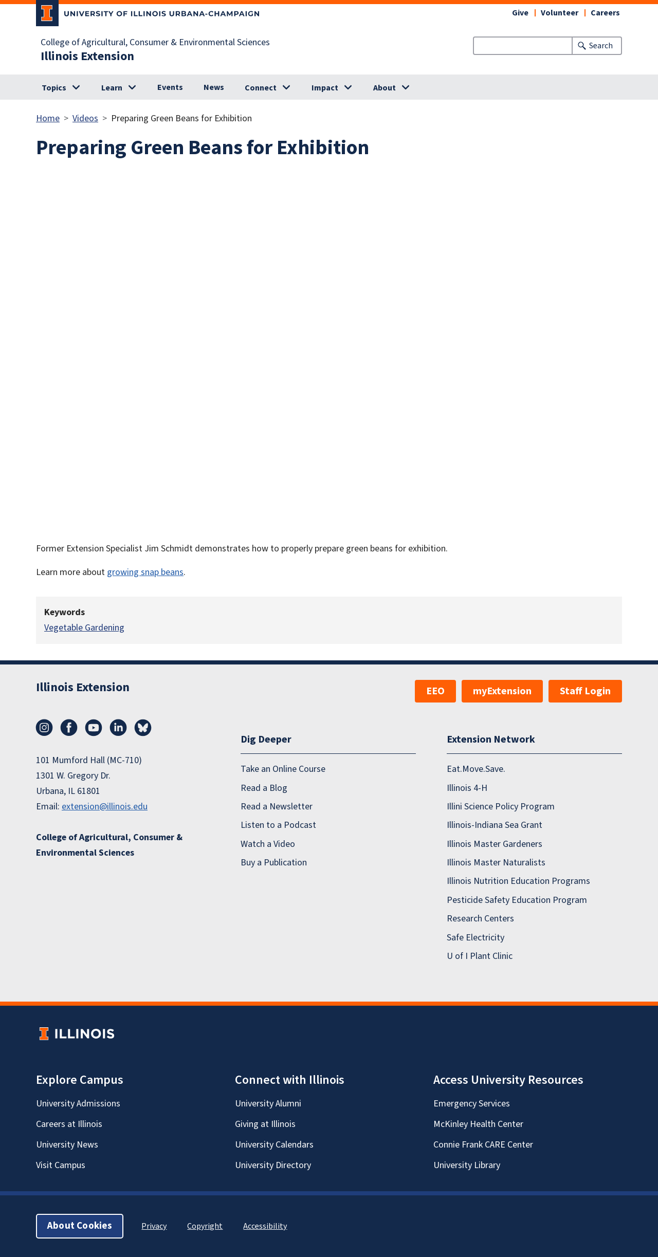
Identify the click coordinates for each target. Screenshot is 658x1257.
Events (170, 87)
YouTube (93, 727)
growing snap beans (145, 572)
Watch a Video (268, 844)
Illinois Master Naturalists (496, 862)
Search (601, 45)
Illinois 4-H (467, 788)
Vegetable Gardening (84, 627)
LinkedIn (118, 727)
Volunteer (559, 13)
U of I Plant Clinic (480, 956)
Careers (605, 13)
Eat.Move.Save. (476, 769)
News (214, 87)
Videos (85, 118)
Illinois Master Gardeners (494, 844)
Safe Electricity (475, 937)
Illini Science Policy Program (501, 806)
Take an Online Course (283, 769)
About (384, 88)
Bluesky (143, 727)
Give (520, 13)
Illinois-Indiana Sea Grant (494, 825)
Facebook (69, 727)
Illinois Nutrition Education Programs (518, 881)
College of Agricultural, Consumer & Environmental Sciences (155, 42)
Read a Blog (264, 788)
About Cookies (79, 1226)
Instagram (44, 727)
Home (48, 118)
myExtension (502, 691)
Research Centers (480, 918)
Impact (325, 88)
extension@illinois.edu (105, 806)
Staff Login (585, 691)
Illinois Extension (87, 56)
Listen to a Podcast (278, 825)
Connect (261, 88)
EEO (435, 691)
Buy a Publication (274, 862)
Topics (54, 88)
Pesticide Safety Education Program (517, 900)
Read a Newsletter (277, 806)
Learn (111, 88)
